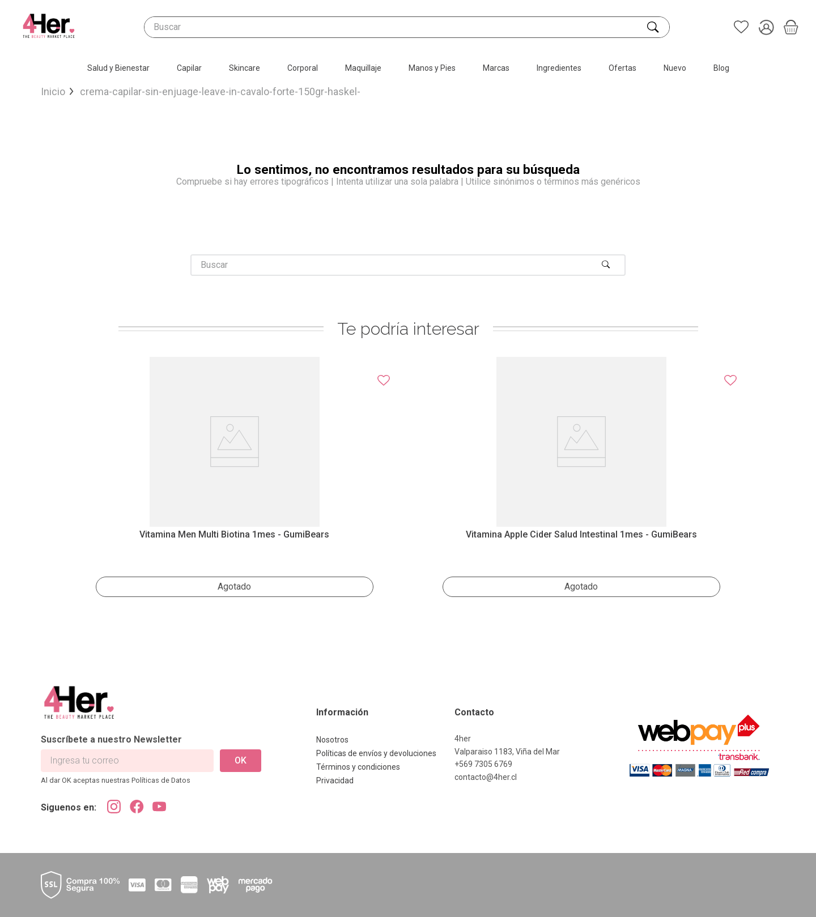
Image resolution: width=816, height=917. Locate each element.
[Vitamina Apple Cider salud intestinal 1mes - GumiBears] (581, 480)
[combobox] (407, 27)
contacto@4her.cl (485, 777)
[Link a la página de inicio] (53, 92)
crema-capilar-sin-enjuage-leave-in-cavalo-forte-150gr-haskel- (220, 91)
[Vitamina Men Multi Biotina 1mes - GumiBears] (234, 480)
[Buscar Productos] (653, 27)
